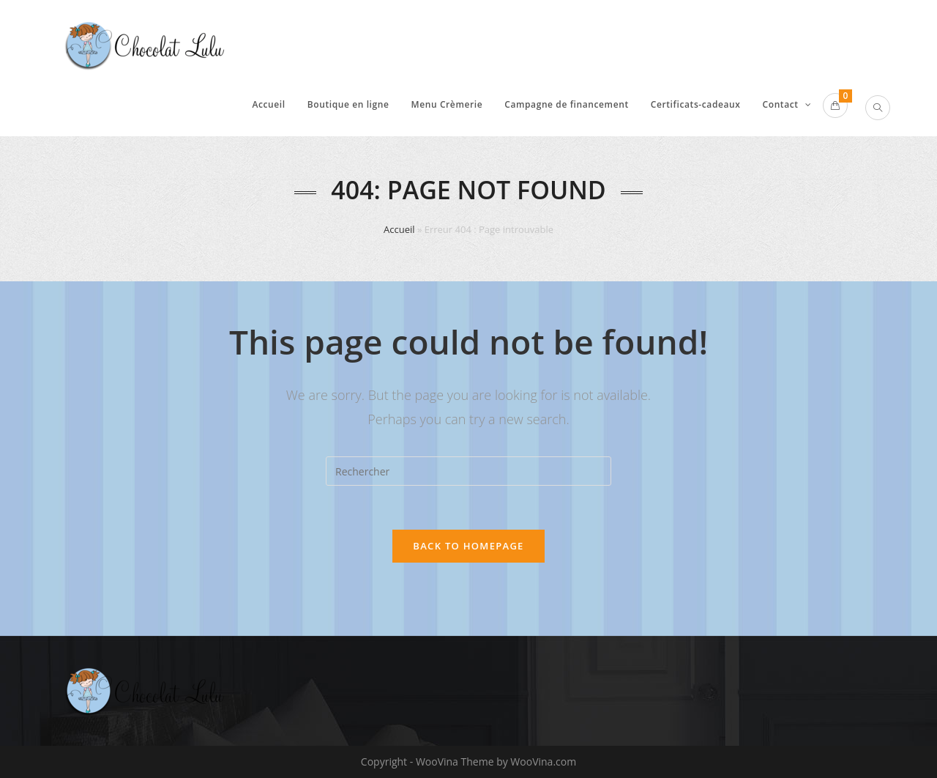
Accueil (399, 229)
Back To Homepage (468, 545)
